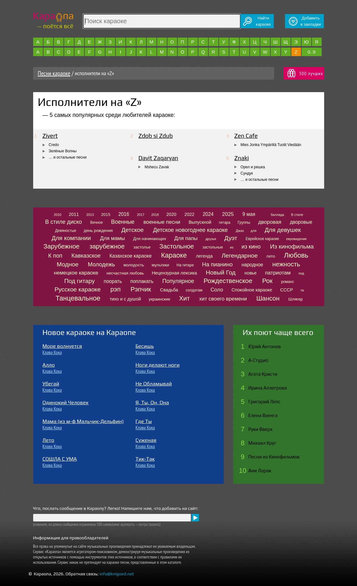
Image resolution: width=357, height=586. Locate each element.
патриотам (278, 273)
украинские (159, 299)
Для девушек (283, 230)
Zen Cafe (246, 135)
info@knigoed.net (116, 573)
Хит (184, 298)
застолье (141, 247)
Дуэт (230, 238)
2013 (90, 215)
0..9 (311, 52)
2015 (105, 214)
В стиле (297, 215)
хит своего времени (223, 299)
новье (250, 272)
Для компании (71, 238)
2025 (228, 214)
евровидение (296, 239)
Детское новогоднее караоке (190, 230)
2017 (140, 215)
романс (287, 282)
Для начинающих (149, 238)
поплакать (142, 281)
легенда (204, 256)
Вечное (96, 222)
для (253, 231)
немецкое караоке (76, 273)
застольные (212, 247)
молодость (134, 265)
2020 (171, 214)
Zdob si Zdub (155, 135)
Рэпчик (140, 289)
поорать (113, 281)
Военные (123, 222)
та (302, 290)
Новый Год (221, 272)
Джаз (240, 231)
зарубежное (107, 246)
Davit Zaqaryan (158, 157)
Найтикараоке (263, 21)
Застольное (176, 246)
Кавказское (85, 256)
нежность (286, 264)
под (301, 273)
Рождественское (228, 280)
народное (252, 264)
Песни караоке (54, 73)
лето (270, 256)
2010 (57, 215)
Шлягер (295, 299)
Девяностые (65, 230)
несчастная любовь (125, 273)
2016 (123, 214)
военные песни (162, 222)
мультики (160, 265)
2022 (189, 214)
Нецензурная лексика (174, 272)
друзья (211, 239)
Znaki (241, 157)
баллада (277, 215)
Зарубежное (61, 246)
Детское (132, 230)
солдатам (194, 290)
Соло (217, 290)
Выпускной (200, 222)
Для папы (185, 238)
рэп (115, 289)
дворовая (269, 222)
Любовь (296, 255)
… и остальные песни (68, 157)
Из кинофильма (292, 246)
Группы (244, 222)
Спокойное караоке (252, 289)
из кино (251, 246)
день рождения (98, 230)
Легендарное (240, 255)
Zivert (50, 135)
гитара (224, 222)
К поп (55, 256)
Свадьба (169, 289)
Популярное (178, 281)
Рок (267, 280)
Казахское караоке (131, 256)
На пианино (217, 264)
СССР (286, 289)
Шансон (267, 298)
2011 (74, 214)
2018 (155, 215)
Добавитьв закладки (311, 21)
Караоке (174, 255)
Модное (68, 264)
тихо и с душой (125, 298)
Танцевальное (77, 298)
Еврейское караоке (262, 239)
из (231, 247)
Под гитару (79, 281)
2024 (208, 214)
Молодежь (101, 264)
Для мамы (112, 238)
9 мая (248, 214)
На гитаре (185, 265)
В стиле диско (63, 222)
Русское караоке (77, 289)
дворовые (301, 222)
